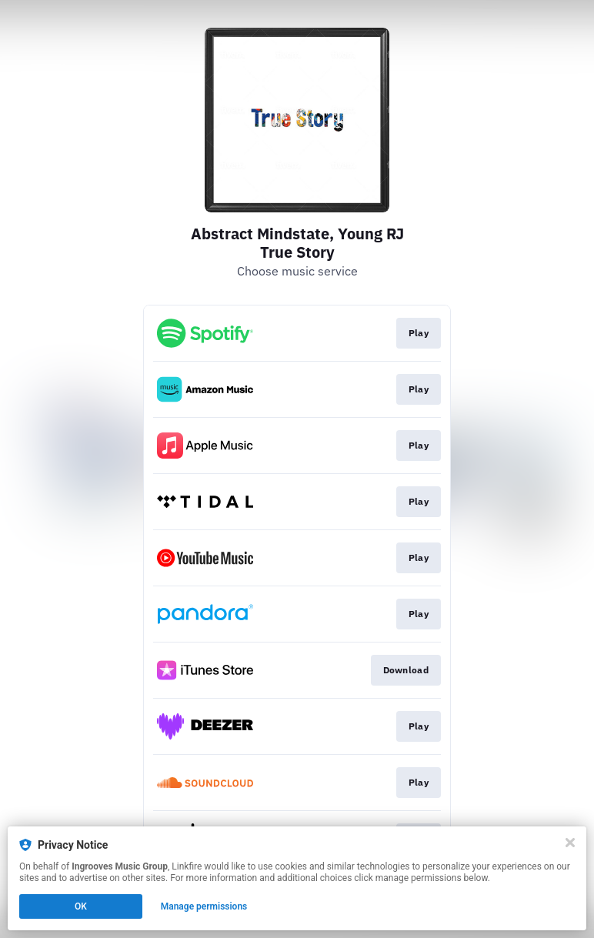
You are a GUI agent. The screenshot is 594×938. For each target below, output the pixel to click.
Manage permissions (204, 906)
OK (81, 906)
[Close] (570, 842)
